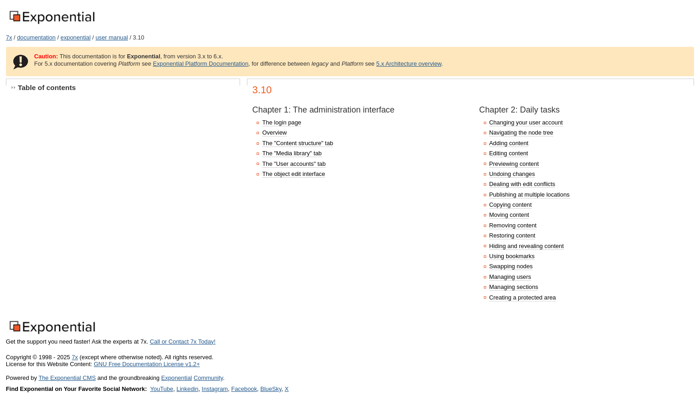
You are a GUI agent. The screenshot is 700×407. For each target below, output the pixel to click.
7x (9, 37)
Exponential (176, 377)
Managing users (510, 276)
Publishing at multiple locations (529, 194)
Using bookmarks (512, 256)
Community (208, 377)
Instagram (215, 388)
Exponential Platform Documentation (200, 63)
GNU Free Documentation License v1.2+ (147, 364)
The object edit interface (293, 173)
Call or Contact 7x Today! (183, 341)
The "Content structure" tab (297, 143)
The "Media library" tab (291, 153)
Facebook (244, 388)
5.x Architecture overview (409, 63)
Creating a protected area (522, 297)
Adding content (508, 143)
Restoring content (512, 235)
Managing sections (514, 286)
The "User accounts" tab (294, 163)
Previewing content (514, 163)
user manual (112, 37)
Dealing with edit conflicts (522, 184)
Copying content (510, 204)
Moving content (509, 214)
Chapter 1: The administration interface (323, 109)
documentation (36, 37)
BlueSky (270, 388)
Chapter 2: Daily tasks (519, 109)
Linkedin (188, 388)
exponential (76, 37)
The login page (281, 122)
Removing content (513, 225)
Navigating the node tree (521, 132)
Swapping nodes (511, 266)
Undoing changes (512, 173)
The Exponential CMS (67, 377)
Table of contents (47, 87)
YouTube (161, 388)
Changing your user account (526, 122)
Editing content (508, 153)
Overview (274, 132)
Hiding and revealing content (526, 246)
